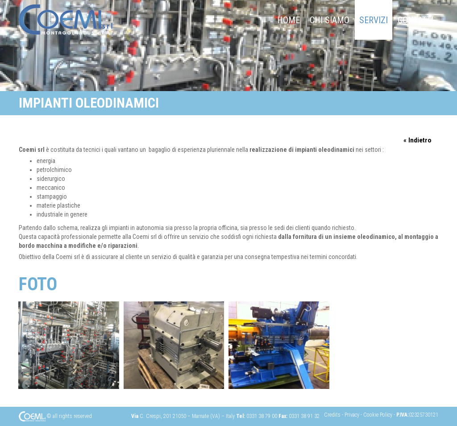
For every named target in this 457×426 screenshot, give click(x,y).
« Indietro (417, 140)
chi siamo (329, 20)
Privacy (353, 415)
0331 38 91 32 (304, 416)
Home (288, 20)
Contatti (415, 20)
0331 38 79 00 (261, 416)
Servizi (373, 20)
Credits (333, 415)
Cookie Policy (378, 415)
